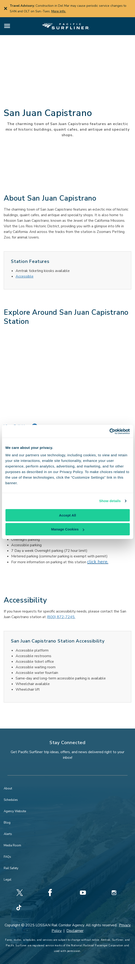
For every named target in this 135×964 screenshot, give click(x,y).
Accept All (67, 515)
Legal (7, 880)
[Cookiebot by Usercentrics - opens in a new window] (109, 431)
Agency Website (15, 811)
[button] (7, 26)
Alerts (8, 834)
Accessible (24, 276)
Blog (7, 823)
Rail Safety (11, 868)
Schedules (11, 800)
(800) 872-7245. (61, 616)
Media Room (12, 845)
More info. (58, 11)
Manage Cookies (67, 529)
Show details (110, 501)
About (8, 788)
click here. (97, 562)
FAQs (7, 857)
